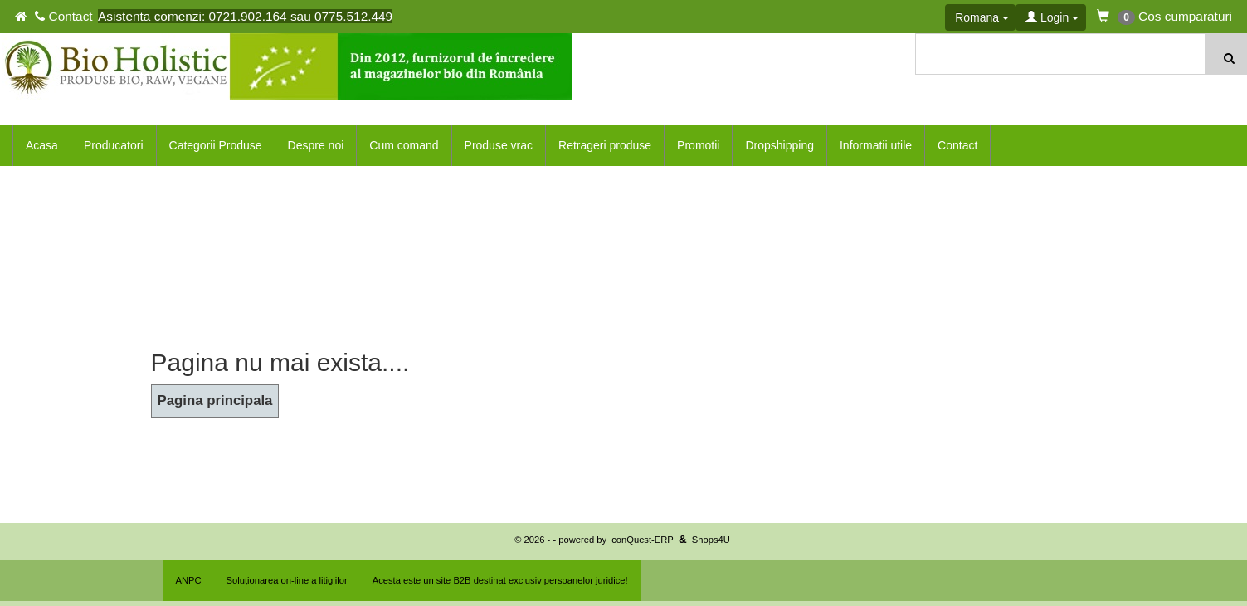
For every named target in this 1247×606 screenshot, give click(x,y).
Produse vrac (499, 145)
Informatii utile (876, 145)
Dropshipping (779, 145)
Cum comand (403, 145)
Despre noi (316, 145)
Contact (957, 145)
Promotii (698, 145)
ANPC (189, 580)
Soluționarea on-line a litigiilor (287, 580)
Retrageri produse (604, 145)
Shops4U (711, 540)
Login (1052, 17)
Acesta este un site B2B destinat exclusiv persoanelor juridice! (500, 580)
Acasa (42, 145)
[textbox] (1061, 54)
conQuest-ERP (642, 540)
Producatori (114, 145)
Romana (982, 17)
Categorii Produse (215, 145)
